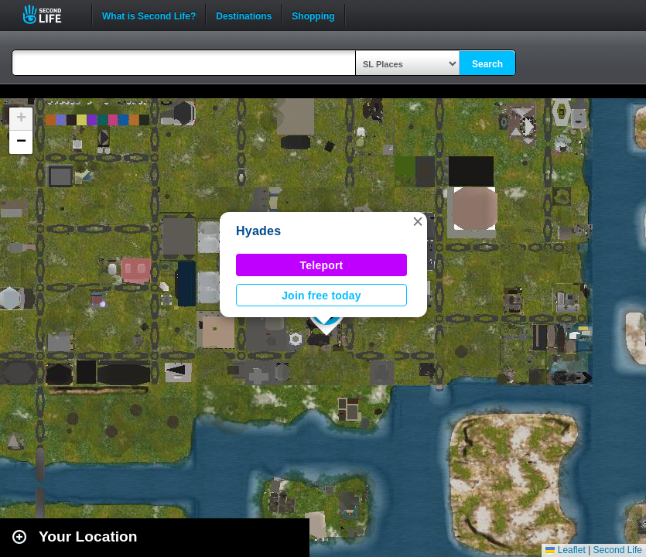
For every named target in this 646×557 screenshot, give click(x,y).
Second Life (51, 14)
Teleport (322, 265)
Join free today (321, 295)
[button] (417, 221)
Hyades (258, 230)
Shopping (313, 15)
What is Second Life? (149, 15)
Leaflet (565, 550)
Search (487, 64)
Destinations (244, 15)
